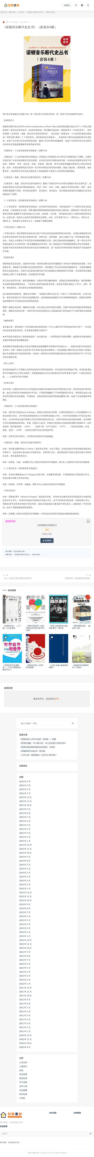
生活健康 (23, 1090)
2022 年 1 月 (24, 983)
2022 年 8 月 (24, 956)
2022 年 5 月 (24, 968)
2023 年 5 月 (24, 920)
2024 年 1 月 (24, 888)
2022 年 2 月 (24, 979)
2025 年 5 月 (24, 825)
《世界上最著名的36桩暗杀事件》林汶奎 (58, 627)
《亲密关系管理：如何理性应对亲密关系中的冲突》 (35, 628)
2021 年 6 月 (24, 1011)
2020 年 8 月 (24, 1047)
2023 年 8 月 (24, 908)
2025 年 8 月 (24, 813)
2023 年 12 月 (25, 892)
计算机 (22, 1098)
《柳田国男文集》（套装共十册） (81, 627)
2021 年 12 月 (25, 987)
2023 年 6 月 (24, 916)
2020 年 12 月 (25, 1035)
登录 (56, 698)
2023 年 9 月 (24, 904)
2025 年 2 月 (24, 837)
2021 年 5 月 (24, 1015)
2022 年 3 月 (24, 976)
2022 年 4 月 (24, 972)
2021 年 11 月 (25, 991)
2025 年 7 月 (24, 817)
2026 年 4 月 (24, 781)
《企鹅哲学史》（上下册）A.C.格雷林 (12, 627)
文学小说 (23, 1086)
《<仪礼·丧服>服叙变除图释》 (58, 666)
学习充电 (23, 1082)
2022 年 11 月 (25, 944)
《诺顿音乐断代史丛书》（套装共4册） (27, 554)
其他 (21, 1070)
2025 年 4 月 (24, 829)
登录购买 (47, 540)
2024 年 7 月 (24, 864)
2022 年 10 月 (25, 948)
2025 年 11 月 (25, 801)
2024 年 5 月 (24, 872)
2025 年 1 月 (24, 841)
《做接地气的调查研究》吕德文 (80, 666)
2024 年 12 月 (25, 845)
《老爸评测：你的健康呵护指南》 (77, 578)
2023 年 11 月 (25, 896)
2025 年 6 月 (24, 821)
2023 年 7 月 (24, 912)
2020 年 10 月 (25, 1043)
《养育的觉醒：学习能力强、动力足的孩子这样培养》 (43, 743)
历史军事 (23, 1074)
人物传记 (23, 1066)
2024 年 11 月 (25, 849)
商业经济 (23, 1078)
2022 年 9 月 (24, 952)
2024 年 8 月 (24, 860)
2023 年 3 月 (24, 928)
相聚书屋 (12, 12)
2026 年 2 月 (24, 789)
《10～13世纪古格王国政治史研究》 (18, 578)
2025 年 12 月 (25, 797)
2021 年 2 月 (24, 1027)
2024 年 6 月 (24, 868)
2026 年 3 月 (24, 785)
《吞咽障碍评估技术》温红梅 (32, 751)
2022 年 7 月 (24, 960)
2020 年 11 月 (25, 1039)
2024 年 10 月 (25, 853)
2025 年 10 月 (25, 805)
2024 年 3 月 (24, 880)
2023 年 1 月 (24, 936)
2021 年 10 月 (25, 995)
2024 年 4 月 (24, 876)
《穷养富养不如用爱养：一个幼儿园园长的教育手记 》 (12, 667)
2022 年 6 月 (24, 964)
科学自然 (23, 1094)
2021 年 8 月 (24, 1003)
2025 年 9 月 (24, 809)
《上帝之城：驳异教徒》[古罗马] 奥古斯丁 (38, 755)
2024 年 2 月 (24, 884)
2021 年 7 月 (24, 1007)
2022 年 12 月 (25, 940)
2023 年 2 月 (24, 932)
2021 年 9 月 (24, 999)
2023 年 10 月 (25, 900)
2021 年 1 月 (24, 1031)
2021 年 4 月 (24, 1019)
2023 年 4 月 (24, 924)
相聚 (6, 22)
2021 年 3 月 (24, 1023)
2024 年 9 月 (24, 857)
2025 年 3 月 (24, 833)
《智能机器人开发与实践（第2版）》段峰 (37, 739)
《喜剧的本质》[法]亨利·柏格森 (34, 666)
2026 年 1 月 (24, 793)
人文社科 (20, 12)
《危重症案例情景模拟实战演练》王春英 (37, 747)
